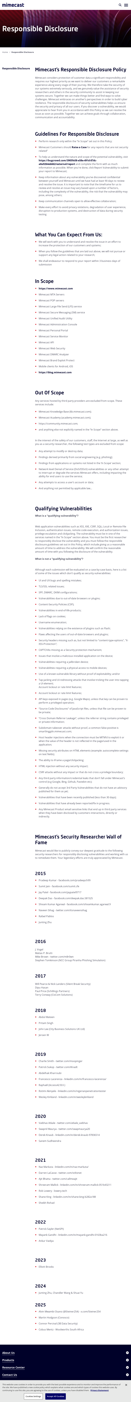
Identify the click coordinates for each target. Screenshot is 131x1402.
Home (5, 52)
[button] (126, 4)
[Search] (120, 5)
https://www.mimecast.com (56, 288)
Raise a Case (79, 147)
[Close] (126, 1385)
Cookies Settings (33, 1396)
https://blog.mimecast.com (55, 372)
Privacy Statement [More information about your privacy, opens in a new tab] (99, 1390)
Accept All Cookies (55, 1396)
